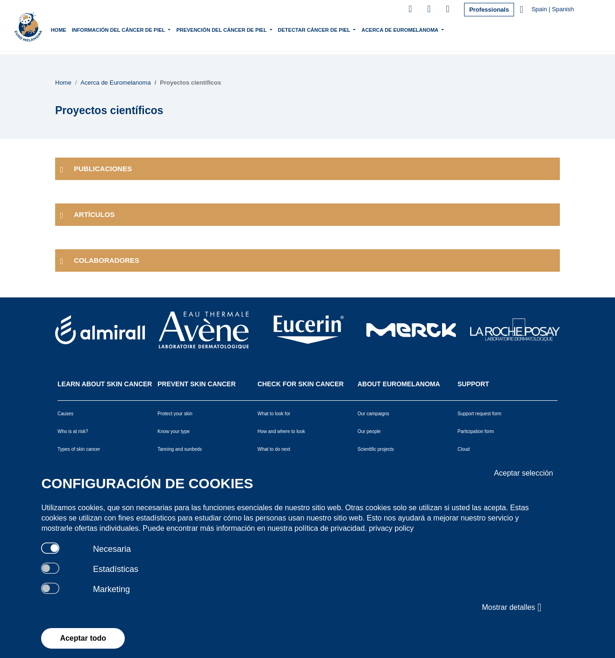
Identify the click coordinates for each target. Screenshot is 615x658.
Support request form (479, 413)
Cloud (464, 449)
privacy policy (391, 528)
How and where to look (281, 431)
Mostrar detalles (511, 607)
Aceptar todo (83, 638)
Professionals (489, 9)
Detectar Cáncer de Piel (335, 29)
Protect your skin (174, 413)
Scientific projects (376, 449)
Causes (65, 413)
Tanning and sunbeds (179, 449)
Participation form (476, 431)
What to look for (273, 413)
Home (78, 30)
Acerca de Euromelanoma (420, 29)
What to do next (273, 449)
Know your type (173, 431)
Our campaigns (373, 413)
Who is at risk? (72, 431)
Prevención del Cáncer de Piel (242, 29)
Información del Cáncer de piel (139, 29)
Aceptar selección (523, 473)
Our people (369, 431)
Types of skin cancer (78, 449)
